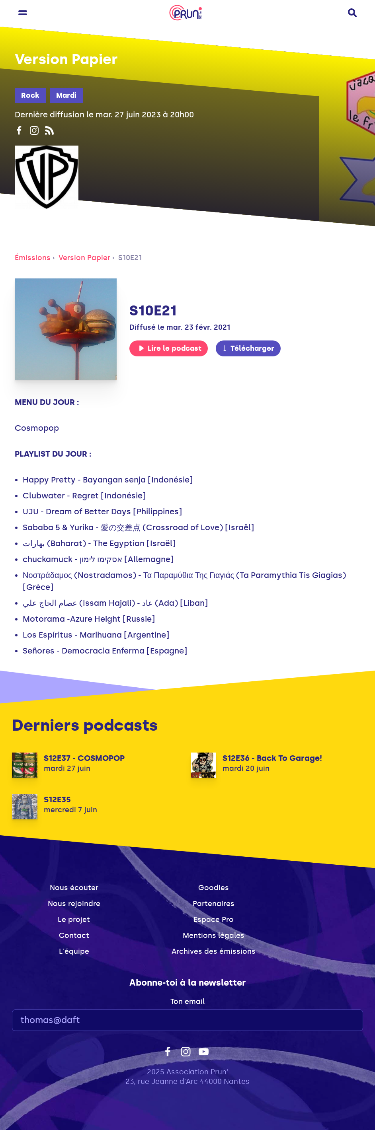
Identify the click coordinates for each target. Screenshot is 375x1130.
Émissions (33, 257)
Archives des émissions (214, 951)
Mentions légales (213, 935)
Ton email (187, 1001)
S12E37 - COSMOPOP (84, 758)
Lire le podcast (170, 348)
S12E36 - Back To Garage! (272, 758)
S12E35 (57, 799)
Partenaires (213, 903)
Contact (74, 935)
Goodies (213, 887)
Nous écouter (74, 887)
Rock (30, 95)
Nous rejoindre (74, 903)
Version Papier (84, 257)
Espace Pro (213, 919)
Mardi (66, 95)
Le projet (74, 919)
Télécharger (248, 348)
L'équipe (74, 951)
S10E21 (130, 257)
